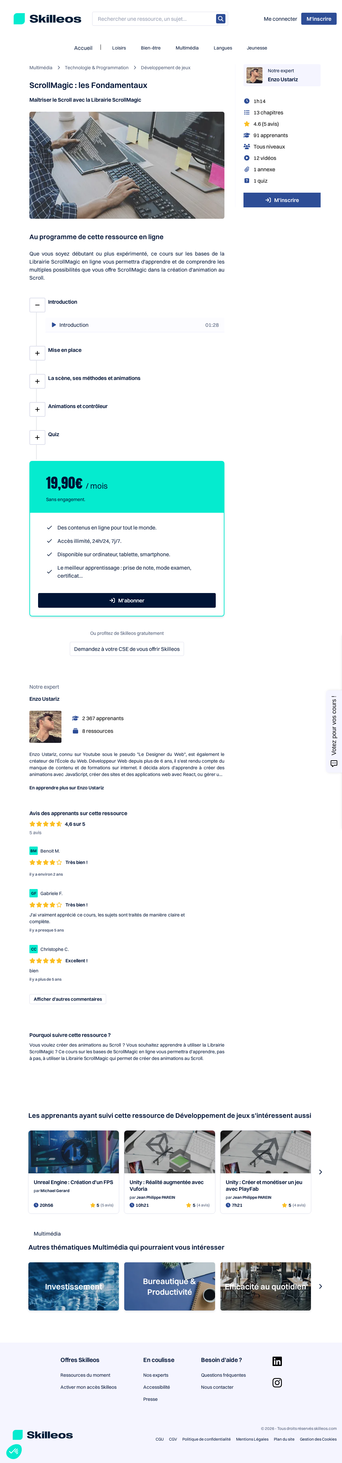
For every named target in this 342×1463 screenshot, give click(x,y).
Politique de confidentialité (206, 1439)
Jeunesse (257, 48)
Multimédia (187, 48)
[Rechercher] (220, 18)
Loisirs (119, 48)
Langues (223, 48)
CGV (173, 1439)
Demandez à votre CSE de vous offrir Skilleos (127, 649)
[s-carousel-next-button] (320, 1172)
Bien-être (151, 48)
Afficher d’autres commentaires (68, 999)
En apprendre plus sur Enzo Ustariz (66, 788)
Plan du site (284, 1439)
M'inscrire (282, 200)
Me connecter (280, 18)
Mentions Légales (252, 1439)
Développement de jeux (165, 68)
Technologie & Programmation (97, 68)
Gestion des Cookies (318, 1439)
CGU (160, 1439)
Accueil (83, 47)
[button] (14, 1452)
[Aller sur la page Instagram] (277, 1382)
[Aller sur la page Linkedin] (277, 1361)
